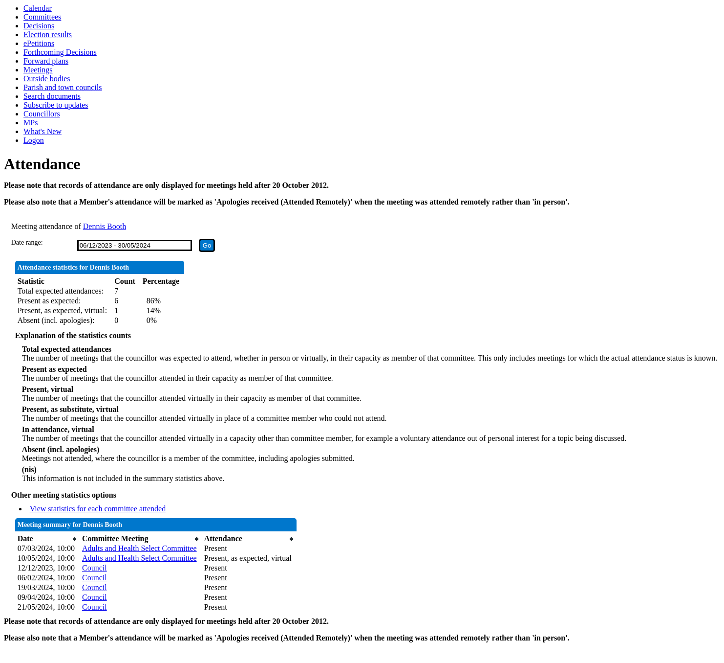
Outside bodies (46, 78)
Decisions (38, 26)
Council (94, 568)
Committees (42, 17)
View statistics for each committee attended (98, 508)
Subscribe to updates (55, 105)
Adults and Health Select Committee (139, 548)
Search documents (52, 96)
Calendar (37, 8)
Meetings (38, 70)
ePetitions (38, 43)
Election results (47, 34)
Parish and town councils (62, 87)
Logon (33, 140)
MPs (30, 122)
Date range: (27, 242)
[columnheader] (47, 539)
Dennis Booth (104, 226)
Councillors (41, 114)
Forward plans (45, 61)
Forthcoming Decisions (60, 52)
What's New (42, 131)
